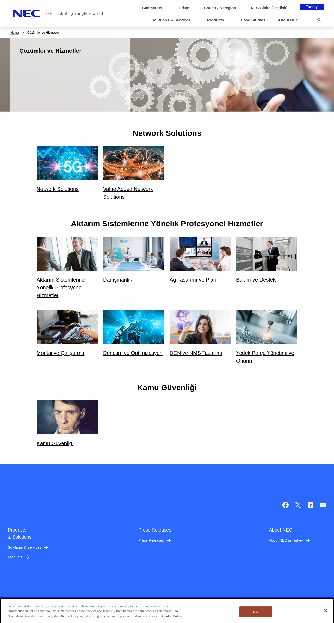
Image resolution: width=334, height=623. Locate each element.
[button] (173, 20)
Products (15, 557)
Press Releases (151, 540)
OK (255, 615)
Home (14, 32)
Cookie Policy (172, 619)
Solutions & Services (24, 547)
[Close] (325, 614)
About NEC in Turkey (286, 540)
